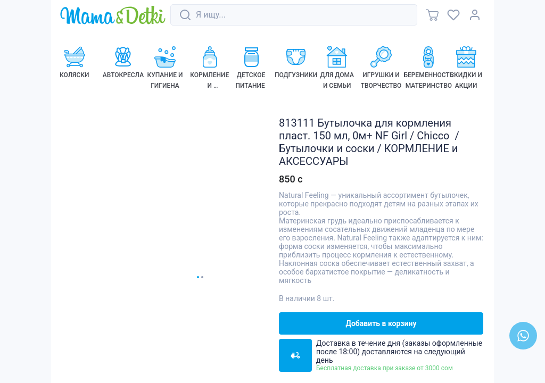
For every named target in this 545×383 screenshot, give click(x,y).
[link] (112, 15)
